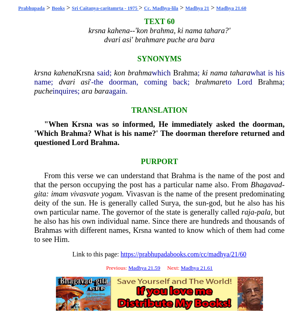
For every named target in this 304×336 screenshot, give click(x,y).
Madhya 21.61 (196, 268)
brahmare (210, 81)
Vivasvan (140, 193)
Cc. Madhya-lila (161, 8)
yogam (111, 193)
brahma (140, 72)
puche (43, 91)
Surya (170, 202)
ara (87, 91)
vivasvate (84, 193)
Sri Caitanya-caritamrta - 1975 (105, 8)
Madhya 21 (197, 8)
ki (204, 72)
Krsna (85, 72)
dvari (67, 81)
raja (247, 212)
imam (59, 193)
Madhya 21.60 (231, 8)
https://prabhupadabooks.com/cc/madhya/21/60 (183, 254)
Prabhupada (31, 8)
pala (263, 212)
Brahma (185, 72)
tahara (240, 72)
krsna (42, 72)
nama (218, 72)
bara (101, 91)
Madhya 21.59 (144, 268)
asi (85, 81)
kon (119, 72)
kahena (65, 72)
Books (58, 8)
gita (40, 193)
